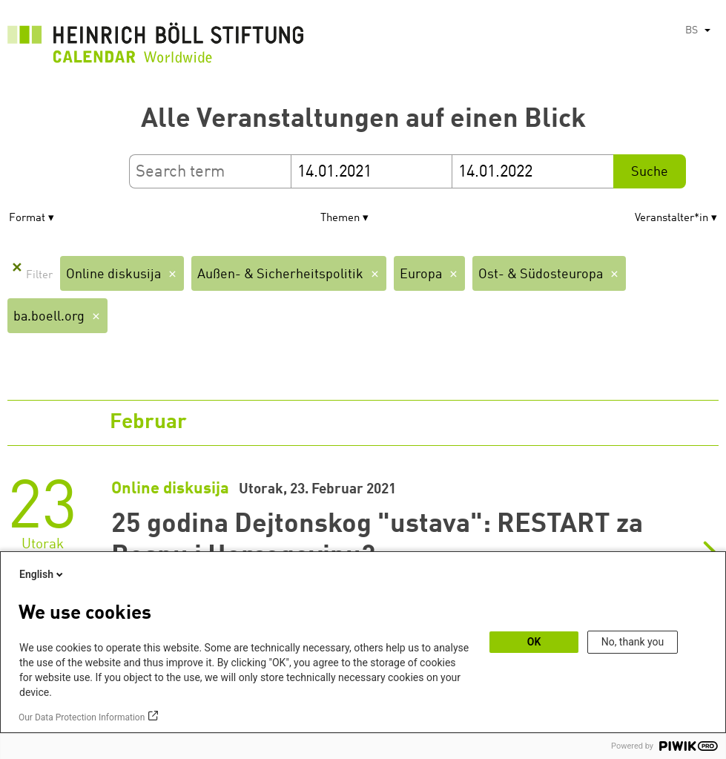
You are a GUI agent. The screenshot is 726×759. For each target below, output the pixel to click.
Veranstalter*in (671, 218)
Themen (340, 218)
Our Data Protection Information (82, 717)
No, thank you (632, 642)
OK (534, 642)
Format (27, 218)
